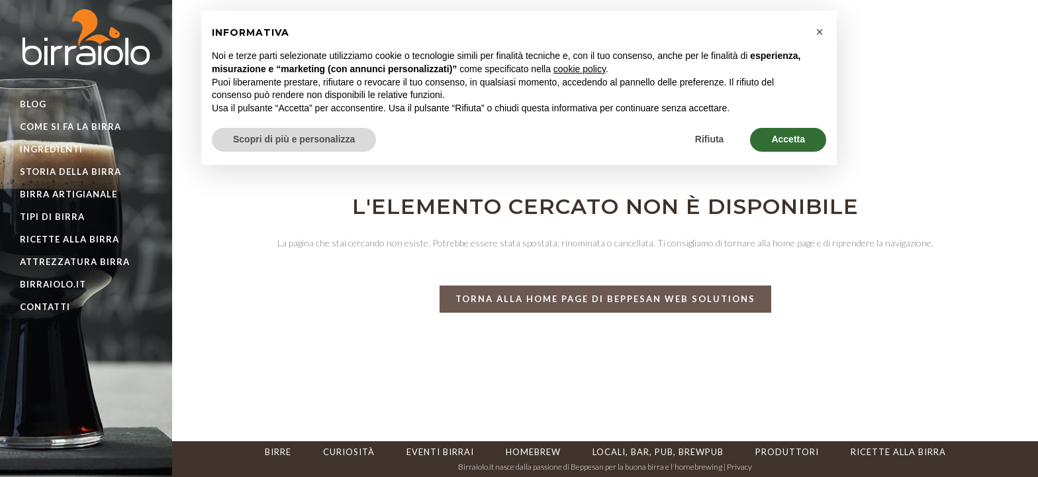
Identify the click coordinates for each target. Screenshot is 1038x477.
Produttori (787, 452)
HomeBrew (533, 452)
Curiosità (349, 452)
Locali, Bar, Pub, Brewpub (658, 452)
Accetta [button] (788, 139)
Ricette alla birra (898, 452)
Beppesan (587, 467)
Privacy (739, 467)
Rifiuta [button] (709, 139)
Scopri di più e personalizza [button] (294, 139)
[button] (819, 31)
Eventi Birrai (440, 452)
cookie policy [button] (579, 69)
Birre (278, 452)
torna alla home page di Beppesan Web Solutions (605, 298)
